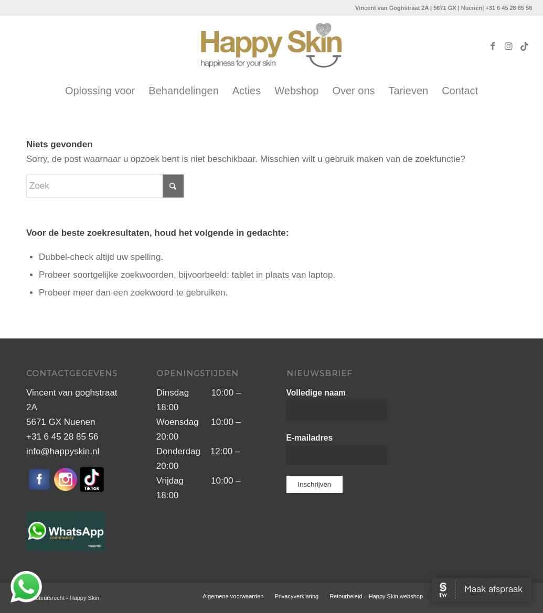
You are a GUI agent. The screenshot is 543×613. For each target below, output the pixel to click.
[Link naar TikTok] (524, 46)
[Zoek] (105, 186)
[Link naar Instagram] (508, 46)
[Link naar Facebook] (493, 46)
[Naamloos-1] (272, 47)
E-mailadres (309, 437)
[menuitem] (100, 91)
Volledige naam (316, 392)
